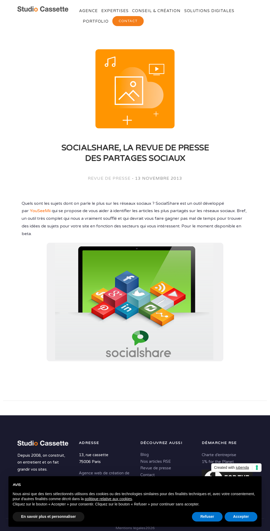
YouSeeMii (40, 210)
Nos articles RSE (155, 461)
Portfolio (96, 21)
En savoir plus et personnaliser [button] (48, 516)
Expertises (114, 10)
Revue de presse (109, 178)
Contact (128, 21)
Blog (144, 454)
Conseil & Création (156, 10)
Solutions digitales (209, 10)
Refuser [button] (207, 516)
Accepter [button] (241, 516)
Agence (88, 10)
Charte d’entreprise (219, 454)
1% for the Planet (218, 461)
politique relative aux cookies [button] (108, 499)
